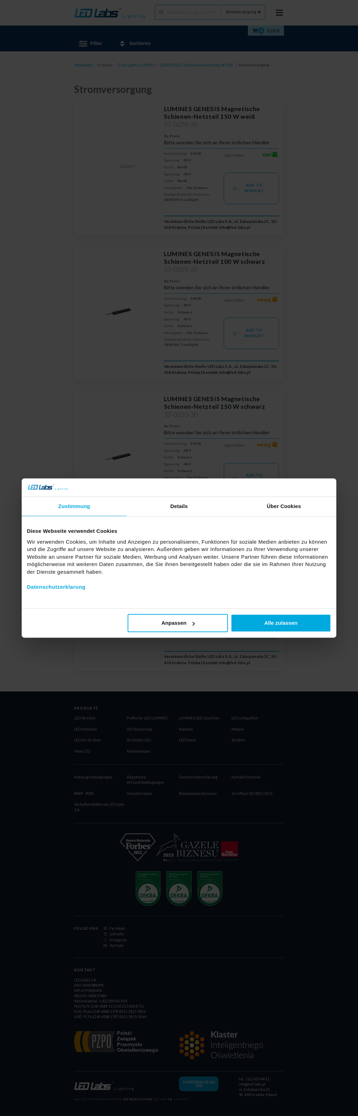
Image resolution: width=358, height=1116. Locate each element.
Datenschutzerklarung (56, 587)
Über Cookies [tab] (284, 506)
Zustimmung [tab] (74, 506)
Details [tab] (179, 506)
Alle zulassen (281, 623)
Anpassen (178, 623)
